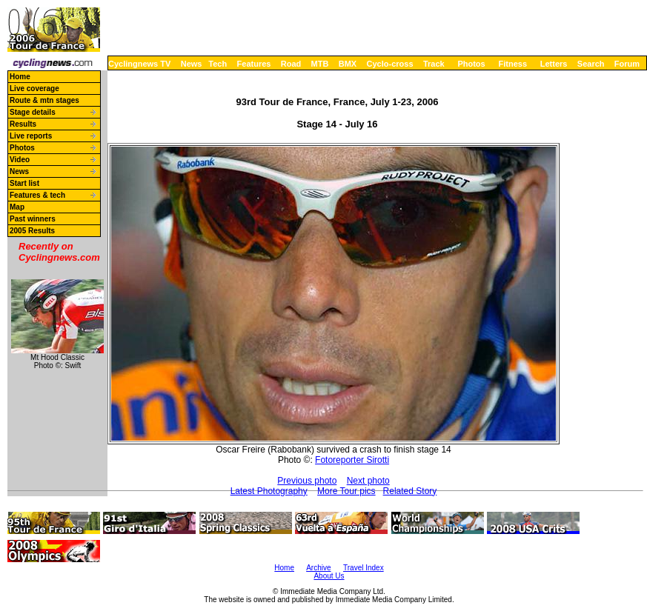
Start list (24, 183)
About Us (328, 576)
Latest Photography (269, 491)
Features (254, 63)
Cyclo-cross (390, 63)
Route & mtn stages (44, 100)
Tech (217, 63)
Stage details (33, 112)
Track (434, 63)
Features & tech (37, 195)
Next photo (368, 480)
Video (20, 160)
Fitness (512, 63)
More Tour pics (346, 491)
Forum (627, 63)
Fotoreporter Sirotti (352, 460)
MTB (320, 63)
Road (291, 63)
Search (591, 63)
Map (17, 207)
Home (20, 77)
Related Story (410, 491)
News (191, 63)
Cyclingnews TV (139, 63)
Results (23, 124)
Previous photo (306, 480)
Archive (318, 568)
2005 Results (32, 231)
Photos (471, 63)
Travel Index (363, 568)
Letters (554, 63)
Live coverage (34, 88)
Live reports (31, 136)
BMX (347, 63)
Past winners (33, 219)
